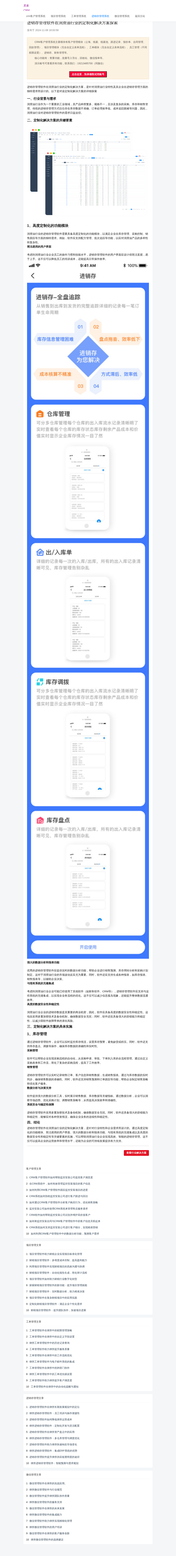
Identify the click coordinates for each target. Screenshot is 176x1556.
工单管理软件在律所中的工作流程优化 (50, 1355)
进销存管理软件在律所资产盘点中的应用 (52, 1432)
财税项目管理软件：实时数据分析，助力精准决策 (57, 1291)
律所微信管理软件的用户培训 (45, 1527)
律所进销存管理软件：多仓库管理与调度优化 (54, 1438)
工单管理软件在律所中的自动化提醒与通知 (55, 1386)
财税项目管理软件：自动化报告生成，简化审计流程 (58, 1272)
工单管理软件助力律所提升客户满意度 (50, 1380)
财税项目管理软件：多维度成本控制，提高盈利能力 (58, 1260)
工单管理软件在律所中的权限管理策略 (50, 1330)
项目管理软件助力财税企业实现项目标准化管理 (55, 1254)
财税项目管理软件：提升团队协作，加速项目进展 (58, 1310)
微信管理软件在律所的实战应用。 (48, 1483)
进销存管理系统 (100, 16)
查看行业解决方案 (136, 1153)
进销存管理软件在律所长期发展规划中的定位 (54, 1407)
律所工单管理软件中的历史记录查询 (49, 1342)
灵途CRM (26, 7)
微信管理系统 (122, 16)
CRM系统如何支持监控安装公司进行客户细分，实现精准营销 (63, 1227)
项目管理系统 (58, 16)
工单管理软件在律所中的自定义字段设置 (52, 1336)
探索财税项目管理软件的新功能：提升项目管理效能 (58, 1285)
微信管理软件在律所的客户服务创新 (49, 1533)
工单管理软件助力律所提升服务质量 (49, 1349)
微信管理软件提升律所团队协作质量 (49, 1495)
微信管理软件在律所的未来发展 (47, 1508)
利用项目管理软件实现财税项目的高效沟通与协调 (57, 1266)
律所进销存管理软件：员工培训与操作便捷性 (54, 1413)
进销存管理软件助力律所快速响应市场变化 (53, 1444)
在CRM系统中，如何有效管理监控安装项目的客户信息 (59, 1183)
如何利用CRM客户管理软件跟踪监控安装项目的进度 (58, 1189)
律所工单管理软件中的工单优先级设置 (50, 1374)
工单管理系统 (78, 16)
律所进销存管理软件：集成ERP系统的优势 (53, 1450)
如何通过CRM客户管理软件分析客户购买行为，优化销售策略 (63, 1202)
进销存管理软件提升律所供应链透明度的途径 (54, 1457)
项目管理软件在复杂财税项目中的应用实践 (53, 1297)
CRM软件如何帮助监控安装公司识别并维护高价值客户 (59, 1214)
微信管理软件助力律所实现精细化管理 (50, 1520)
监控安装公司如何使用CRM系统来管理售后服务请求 (58, 1208)
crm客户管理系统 (35, 16)
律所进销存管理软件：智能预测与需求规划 (55, 1463)
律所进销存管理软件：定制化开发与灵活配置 (54, 1425)
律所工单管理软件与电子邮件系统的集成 (52, 1361)
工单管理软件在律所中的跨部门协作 (49, 1367)
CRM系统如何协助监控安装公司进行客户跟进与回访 (58, 1196)
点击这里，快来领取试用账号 (88, 74)
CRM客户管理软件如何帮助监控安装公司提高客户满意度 (61, 1177)
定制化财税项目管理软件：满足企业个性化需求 (55, 1304)
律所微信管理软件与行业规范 (45, 1489)
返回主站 (140, 16)
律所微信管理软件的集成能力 (45, 1514)
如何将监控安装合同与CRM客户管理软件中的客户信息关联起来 (64, 1221)
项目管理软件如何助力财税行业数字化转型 (53, 1279)
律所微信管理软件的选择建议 (47, 1539)
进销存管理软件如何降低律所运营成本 (50, 1419)
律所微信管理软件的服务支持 (45, 1502)
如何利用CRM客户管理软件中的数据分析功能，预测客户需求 (65, 1233)
